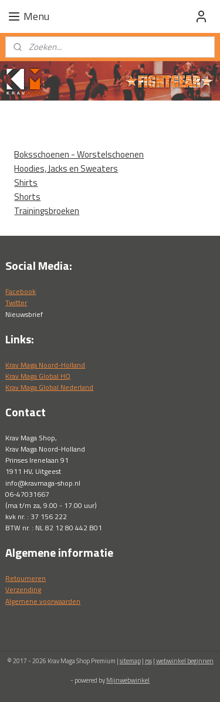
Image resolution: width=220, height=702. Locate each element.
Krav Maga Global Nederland (49, 387)
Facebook (20, 291)
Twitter (16, 302)
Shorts (27, 196)
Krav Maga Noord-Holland (45, 364)
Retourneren (25, 578)
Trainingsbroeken (46, 211)
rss (148, 661)
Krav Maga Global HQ (37, 376)
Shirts (26, 182)
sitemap (130, 661)
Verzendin (21, 589)
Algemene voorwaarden (42, 601)
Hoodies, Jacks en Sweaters (66, 168)
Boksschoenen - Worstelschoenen (79, 154)
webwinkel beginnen (185, 661)
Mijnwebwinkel (128, 680)
